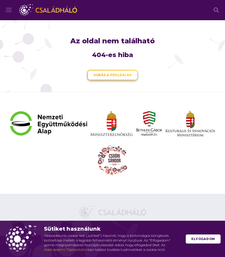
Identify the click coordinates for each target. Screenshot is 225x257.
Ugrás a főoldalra (112, 75)
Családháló (48, 10)
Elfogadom (203, 239)
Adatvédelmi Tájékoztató (65, 249)
